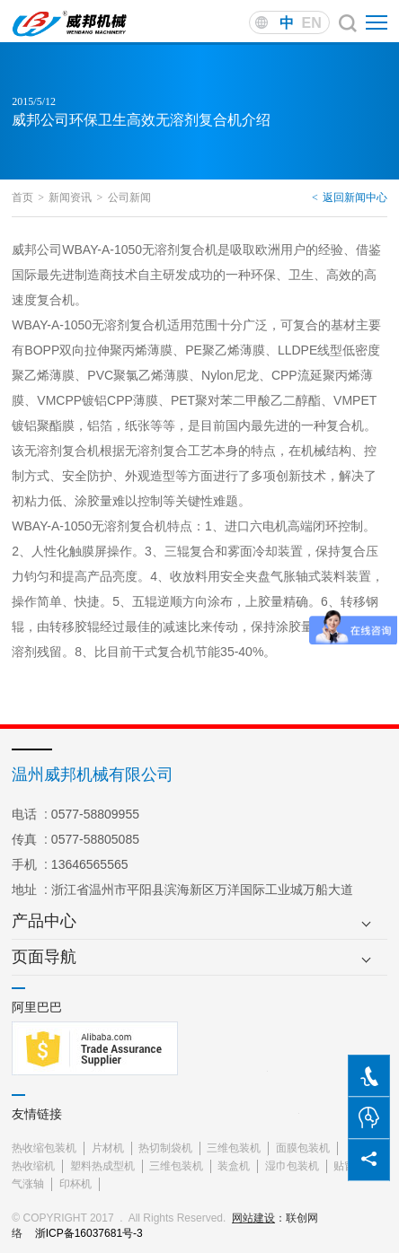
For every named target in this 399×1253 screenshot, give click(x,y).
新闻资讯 (75, 197)
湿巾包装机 (292, 1166)
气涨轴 (28, 1184)
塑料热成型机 (102, 1166)
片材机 (108, 1148)
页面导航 (44, 957)
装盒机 (233, 1166)
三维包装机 (234, 1148)
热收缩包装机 (44, 1148)
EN (312, 23)
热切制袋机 (165, 1148)
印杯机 (75, 1184)
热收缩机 (33, 1166)
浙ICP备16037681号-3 (89, 1233)
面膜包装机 (303, 1148)
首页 (28, 197)
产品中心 (44, 921)
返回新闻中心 (349, 197)
